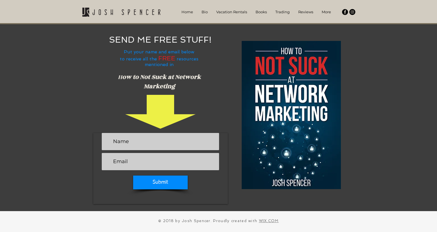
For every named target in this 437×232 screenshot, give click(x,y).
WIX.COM (269, 221)
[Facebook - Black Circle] (345, 12)
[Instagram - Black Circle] (352, 12)
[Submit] (160, 182)
